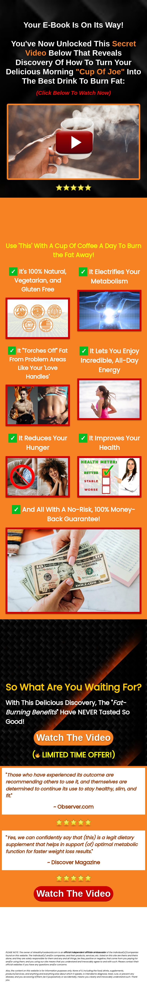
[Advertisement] (73, 220)
